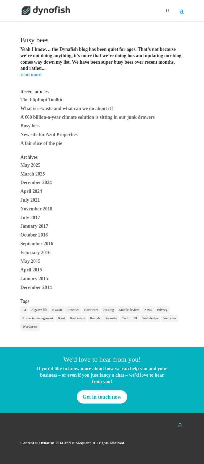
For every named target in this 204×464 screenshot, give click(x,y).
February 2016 (35, 252)
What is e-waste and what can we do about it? (67, 108)
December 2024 (36, 182)
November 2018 (36, 208)
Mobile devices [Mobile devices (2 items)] (129, 310)
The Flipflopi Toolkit (41, 99)
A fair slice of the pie (41, 143)
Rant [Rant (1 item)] (61, 318)
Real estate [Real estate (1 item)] (77, 318)
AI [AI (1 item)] (24, 310)
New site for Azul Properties (49, 134)
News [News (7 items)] (148, 310)
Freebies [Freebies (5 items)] (73, 310)
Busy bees (34, 40)
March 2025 (32, 174)
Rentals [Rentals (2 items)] (95, 318)
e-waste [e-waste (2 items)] (57, 310)
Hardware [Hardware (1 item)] (91, 310)
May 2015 (30, 261)
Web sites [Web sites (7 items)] (169, 318)
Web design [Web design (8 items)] (150, 318)
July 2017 (30, 217)
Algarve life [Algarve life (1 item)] (39, 310)
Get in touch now (102, 397)
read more (30, 74)
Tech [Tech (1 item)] (125, 318)
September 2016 (36, 243)
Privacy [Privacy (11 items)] (162, 310)
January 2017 (34, 226)
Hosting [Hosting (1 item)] (108, 310)
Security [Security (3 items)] (111, 318)
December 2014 (36, 287)
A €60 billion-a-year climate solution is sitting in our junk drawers (87, 117)
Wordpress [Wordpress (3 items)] (30, 326)
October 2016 (34, 235)
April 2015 (31, 269)
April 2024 (31, 191)
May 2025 (30, 165)
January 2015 (34, 278)
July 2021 (30, 200)
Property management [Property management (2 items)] (38, 318)
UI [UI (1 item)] (135, 318)
